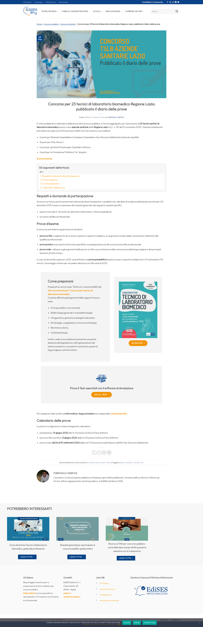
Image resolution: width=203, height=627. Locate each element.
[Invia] (176, 11)
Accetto (127, 623)
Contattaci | (147, 2)
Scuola (97, 11)
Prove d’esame (50, 179)
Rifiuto (137, 623)
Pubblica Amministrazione (76, 11)
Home (39, 24)
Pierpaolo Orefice (116, 117)
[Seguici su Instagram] (170, 2)
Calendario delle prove (54, 187)
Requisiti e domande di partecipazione (61, 176)
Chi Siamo (27, 2)
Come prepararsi (51, 183)
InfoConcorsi (51, 2)
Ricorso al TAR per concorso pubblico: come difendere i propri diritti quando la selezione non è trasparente (127, 547)
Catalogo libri (106, 594)
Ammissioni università (109, 600)
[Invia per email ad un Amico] (104, 452)
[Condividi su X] (99, 452)
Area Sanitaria (113, 11)
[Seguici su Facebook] (167, 2)
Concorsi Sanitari (68, 24)
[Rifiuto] (199, 623)
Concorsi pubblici (51, 24)
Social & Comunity (107, 589)
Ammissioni (63, 2)
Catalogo (38, 2)
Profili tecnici (106, 462)
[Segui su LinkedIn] (175, 2)
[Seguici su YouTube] (178, 2)
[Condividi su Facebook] (94, 452)
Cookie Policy (149, 623)
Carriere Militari (134, 11)
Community (158, 2)
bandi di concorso (126, 462)
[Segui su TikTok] (173, 2)
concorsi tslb (138, 462)
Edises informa (50, 11)
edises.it (67, 593)
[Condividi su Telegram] (109, 452)
